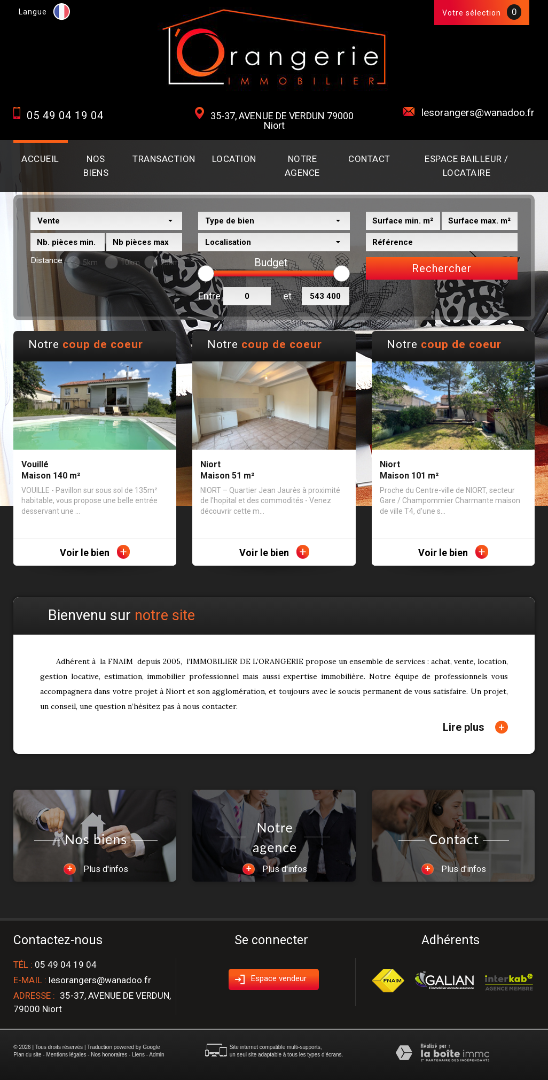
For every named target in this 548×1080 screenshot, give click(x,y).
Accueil (40, 158)
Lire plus (475, 727)
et (287, 296)
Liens (138, 1055)
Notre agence (302, 165)
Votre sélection (471, 13)
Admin (156, 1055)
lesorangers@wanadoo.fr (478, 112)
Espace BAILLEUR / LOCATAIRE (466, 165)
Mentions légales (66, 1055)
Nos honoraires (109, 1055)
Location (234, 158)
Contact (369, 158)
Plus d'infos (96, 869)
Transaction (163, 158)
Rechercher (442, 268)
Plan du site (27, 1055)
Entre (208, 296)
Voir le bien (95, 552)
